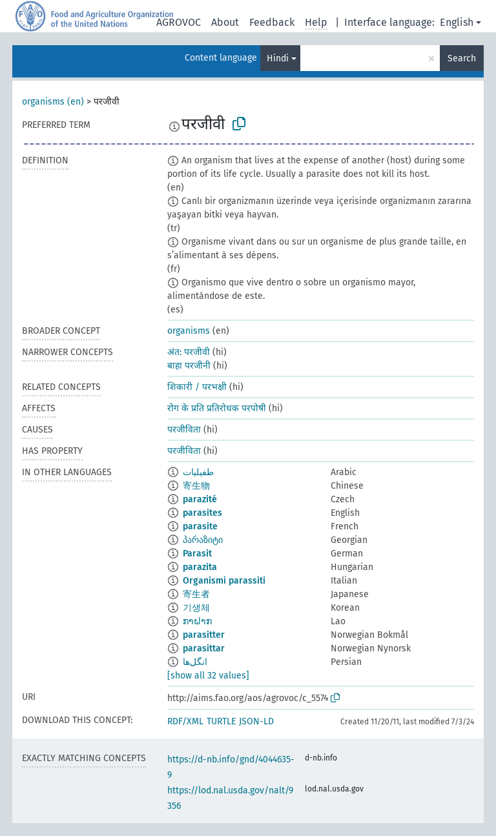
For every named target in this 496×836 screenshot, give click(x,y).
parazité (200, 499)
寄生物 (196, 485)
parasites (202, 512)
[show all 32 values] (208, 675)
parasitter (204, 634)
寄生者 (196, 594)
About (225, 22)
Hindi (278, 58)
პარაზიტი (203, 540)
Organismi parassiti (224, 580)
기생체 (196, 607)
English (456, 22)
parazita (200, 567)
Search (462, 58)
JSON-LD (256, 721)
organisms (188, 330)
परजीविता (184, 429)
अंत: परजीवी (188, 352)
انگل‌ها (195, 662)
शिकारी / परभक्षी (197, 387)
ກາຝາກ (197, 621)
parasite (200, 526)
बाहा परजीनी (189, 365)
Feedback (271, 22)
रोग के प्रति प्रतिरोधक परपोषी (216, 408)
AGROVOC (178, 22)
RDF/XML (185, 721)
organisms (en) (53, 101)
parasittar (204, 648)
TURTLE (221, 721)
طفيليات (198, 472)
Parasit (197, 553)
